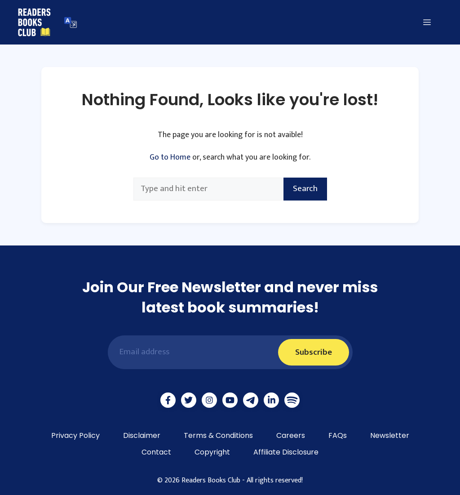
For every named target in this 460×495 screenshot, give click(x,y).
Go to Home (170, 157)
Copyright (212, 452)
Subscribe (313, 352)
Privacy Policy (75, 435)
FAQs (337, 435)
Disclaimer (141, 435)
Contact (156, 452)
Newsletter (389, 435)
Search (305, 189)
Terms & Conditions (218, 435)
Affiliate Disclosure (285, 452)
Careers (290, 435)
